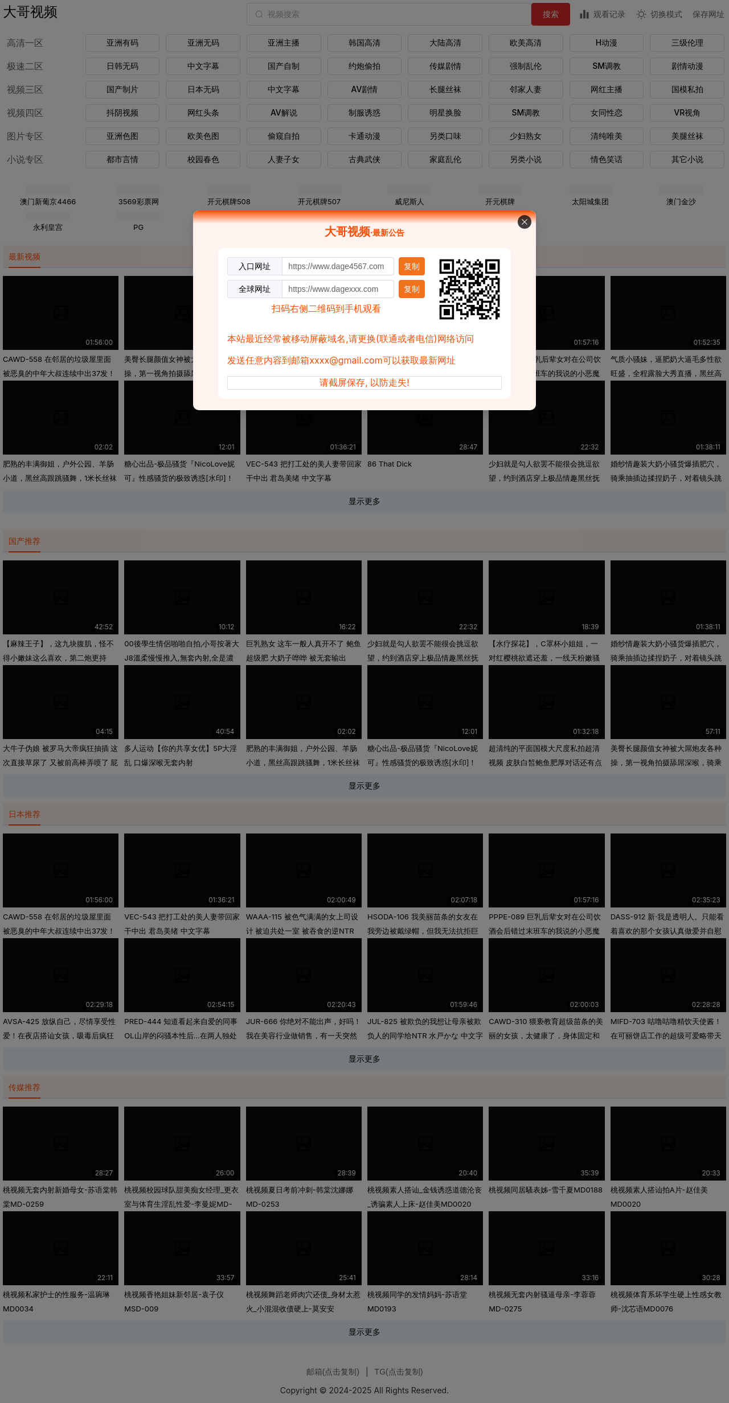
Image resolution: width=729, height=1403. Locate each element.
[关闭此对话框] (524, 222)
